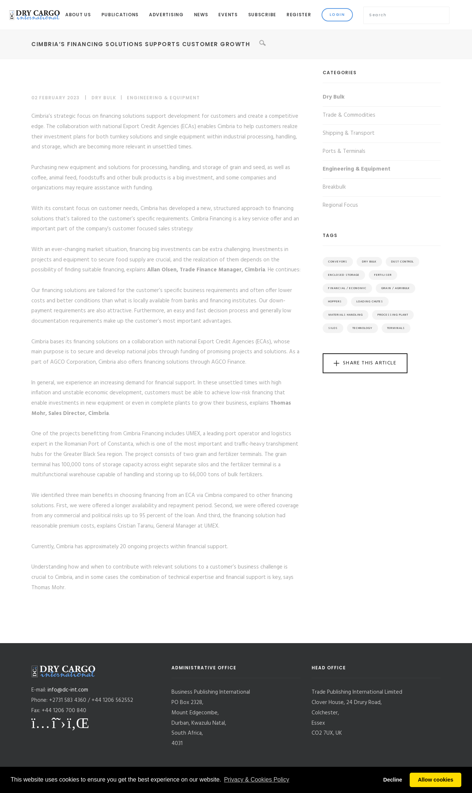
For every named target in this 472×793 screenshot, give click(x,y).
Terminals (396, 328)
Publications (120, 14)
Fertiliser (383, 275)
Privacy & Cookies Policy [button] (256, 779)
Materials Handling (345, 315)
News (201, 14)
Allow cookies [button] (435, 780)
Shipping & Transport (349, 133)
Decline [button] (392, 780)
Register (299, 14)
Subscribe (262, 14)
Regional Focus (340, 205)
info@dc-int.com (68, 690)
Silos (333, 328)
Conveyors (337, 262)
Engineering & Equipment (163, 98)
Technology (362, 328)
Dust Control (402, 262)
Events (227, 14)
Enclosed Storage (344, 275)
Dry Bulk (103, 98)
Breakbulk (334, 187)
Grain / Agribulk (395, 288)
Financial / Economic (347, 288)
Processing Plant (393, 315)
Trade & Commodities (349, 115)
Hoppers (335, 301)
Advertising (166, 14)
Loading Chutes (370, 301)
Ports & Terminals (344, 151)
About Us (78, 14)
